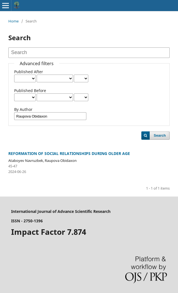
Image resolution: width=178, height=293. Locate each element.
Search (160, 135)
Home (13, 21)
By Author (23, 109)
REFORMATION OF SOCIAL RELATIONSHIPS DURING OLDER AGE (69, 153)
